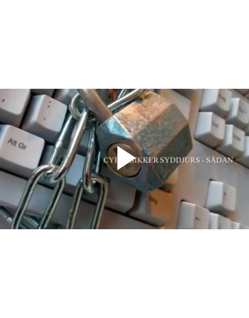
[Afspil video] (124, 174)
